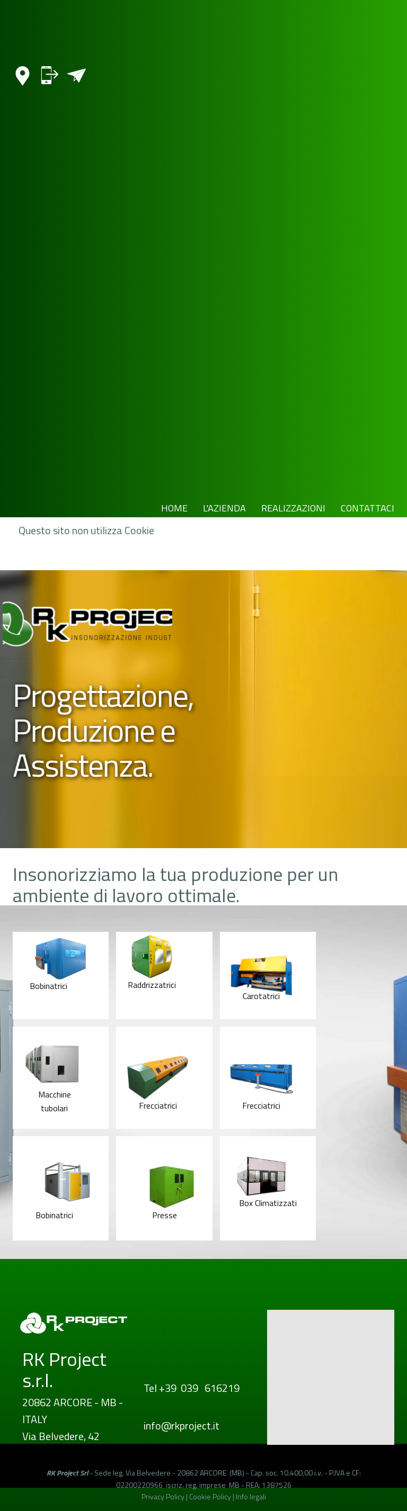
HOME (174, 508)
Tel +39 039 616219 (192, 1388)
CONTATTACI (367, 508)
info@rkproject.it (181, 1425)
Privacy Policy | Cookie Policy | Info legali (203, 1496)
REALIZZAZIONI (293, 508)
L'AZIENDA (224, 508)
